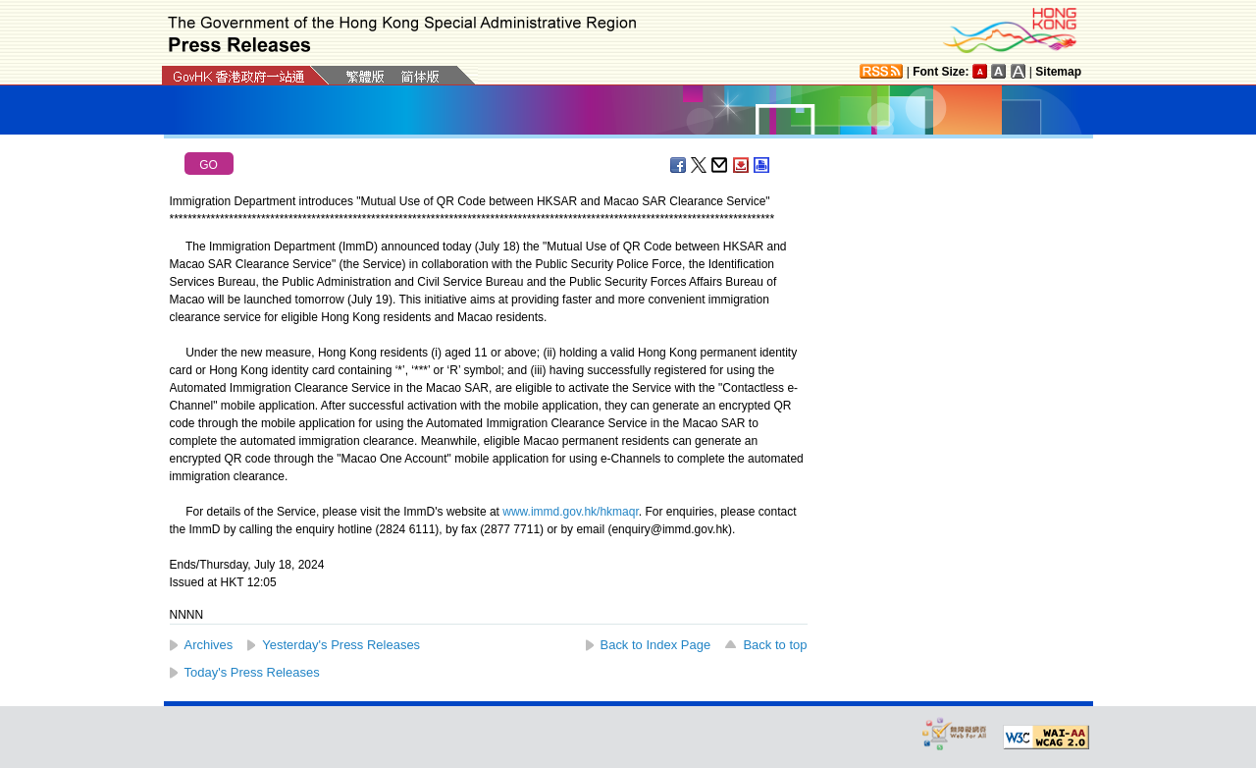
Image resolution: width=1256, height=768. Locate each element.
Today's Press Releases (252, 672)
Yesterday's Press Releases (341, 644)
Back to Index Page (656, 644)
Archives (209, 644)
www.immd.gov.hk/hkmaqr (570, 512)
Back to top (775, 644)
